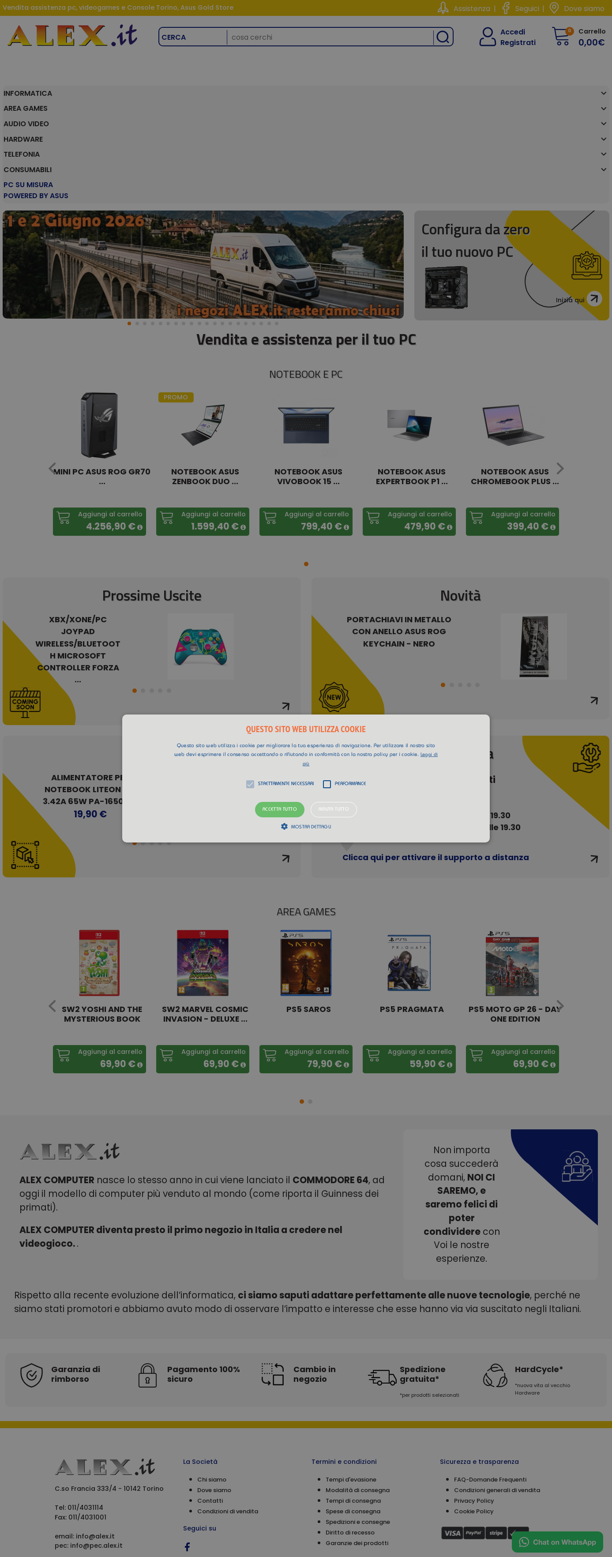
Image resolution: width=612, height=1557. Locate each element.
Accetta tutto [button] (280, 809)
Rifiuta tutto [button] (334, 809)
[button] (305, 778)
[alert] (306, 778)
